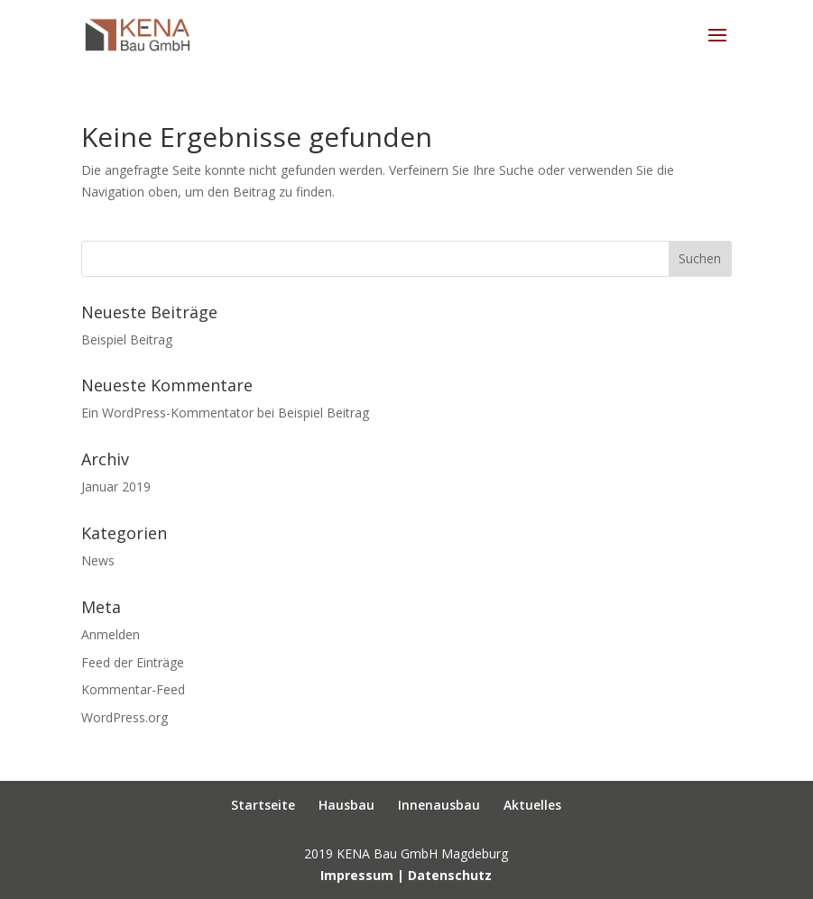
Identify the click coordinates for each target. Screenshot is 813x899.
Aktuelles (532, 804)
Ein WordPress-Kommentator (167, 412)
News (98, 560)
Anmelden (110, 634)
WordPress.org (124, 717)
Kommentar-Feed (133, 689)
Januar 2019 (116, 486)
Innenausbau (439, 804)
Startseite (263, 804)
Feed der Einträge (132, 662)
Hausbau (346, 804)
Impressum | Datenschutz (406, 875)
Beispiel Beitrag (126, 339)
